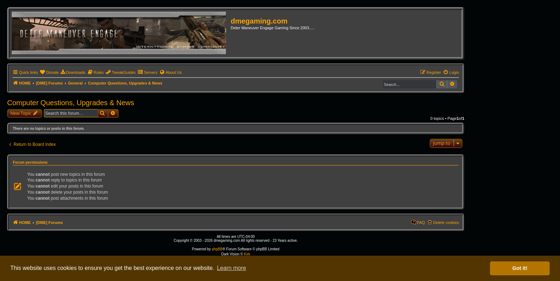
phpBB (217, 249)
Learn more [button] (231, 268)
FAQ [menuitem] (421, 222)
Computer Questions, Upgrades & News (70, 103)
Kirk (247, 254)
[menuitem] (49, 72)
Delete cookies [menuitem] (446, 222)
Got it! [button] (520, 268)
